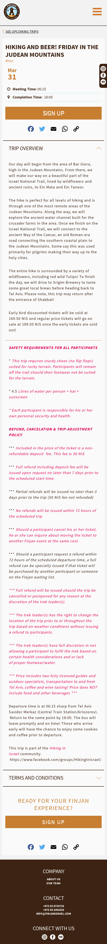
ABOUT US (53, 879)
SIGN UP (53, 113)
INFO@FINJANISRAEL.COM (53, 914)
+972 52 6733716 (53, 906)
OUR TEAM (53, 883)
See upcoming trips (22, 31)
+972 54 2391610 (53, 910)
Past (10, 61)
